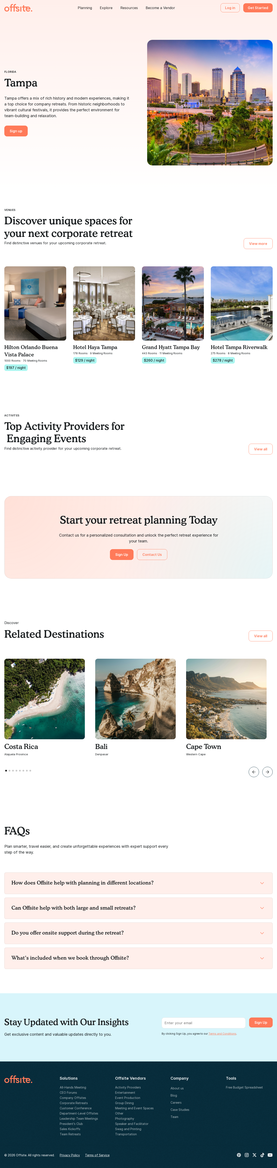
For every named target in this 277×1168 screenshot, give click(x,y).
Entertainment (125, 1092)
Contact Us (152, 554)
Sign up (16, 131)
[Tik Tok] (262, 1155)
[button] (84, 7)
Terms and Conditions (222, 1033)
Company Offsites (73, 1098)
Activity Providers (128, 1087)
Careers (176, 1102)
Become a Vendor (160, 8)
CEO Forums (68, 1092)
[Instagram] (246, 1155)
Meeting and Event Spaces (134, 1108)
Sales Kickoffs (70, 1129)
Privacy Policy (70, 1155)
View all (260, 449)
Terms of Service (97, 1155)
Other (119, 1113)
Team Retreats (70, 1134)
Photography (124, 1118)
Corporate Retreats (74, 1103)
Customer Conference (76, 1108)
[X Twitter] (254, 1155)
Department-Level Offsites (79, 1113)
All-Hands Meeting (73, 1087)
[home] (18, 8)
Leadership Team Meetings (79, 1118)
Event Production (127, 1098)
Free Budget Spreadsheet (244, 1087)
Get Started (258, 8)
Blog (174, 1095)
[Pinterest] (239, 1155)
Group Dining (124, 1103)
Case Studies (180, 1109)
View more (258, 243)
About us (177, 1088)
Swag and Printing (128, 1129)
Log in (230, 8)
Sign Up (121, 554)
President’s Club (71, 1124)
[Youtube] (270, 1155)
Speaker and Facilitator (131, 1124)
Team (174, 1117)
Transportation (126, 1134)
